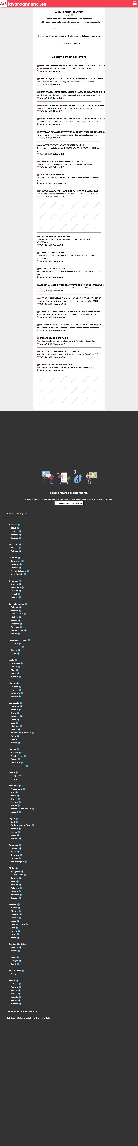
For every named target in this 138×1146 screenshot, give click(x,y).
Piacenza (15, 623)
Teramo (14, 538)
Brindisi (14, 828)
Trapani (14, 898)
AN (62, 370)
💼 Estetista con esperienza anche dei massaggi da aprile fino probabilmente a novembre (84, 92)
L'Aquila (14, 531)
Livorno (14, 917)
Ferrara (14, 610)
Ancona (56, 370)
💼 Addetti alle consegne (50, 252)
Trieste (14, 650)
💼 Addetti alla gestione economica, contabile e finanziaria (69, 311)
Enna (13, 881)
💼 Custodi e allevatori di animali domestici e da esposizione (69, 298)
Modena (14, 617)
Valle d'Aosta (15, 970)
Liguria (12, 683)
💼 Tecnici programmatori (50, 174)
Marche (12, 749)
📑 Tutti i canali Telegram (69, 43)
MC (64, 304)
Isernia (14, 779)
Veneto (12, 980)
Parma (14, 620)
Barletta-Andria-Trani (21, 825)
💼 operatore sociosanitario (52, 338)
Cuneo (14, 799)
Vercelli (14, 812)
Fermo (56, 245)
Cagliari (14, 848)
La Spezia (15, 693)
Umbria (12, 957)
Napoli (14, 594)
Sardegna (13, 845)
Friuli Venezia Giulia (18, 640)
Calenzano (57, 183)
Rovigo (14, 990)
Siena (13, 937)
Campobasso (17, 775)
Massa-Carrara (18, 924)
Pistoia (14, 931)
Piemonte (13, 785)
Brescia (14, 709)
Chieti (13, 528)
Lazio (11, 660)
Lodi (13, 723)
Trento (14, 950)
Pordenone (16, 647)
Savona (14, 696)
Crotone (14, 567)
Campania (13, 581)
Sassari (14, 858)
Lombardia (14, 703)
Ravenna (15, 627)
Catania (14, 878)
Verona (14, 1000)
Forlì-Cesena (17, 614)
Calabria (13, 557)
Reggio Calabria (18, 571)
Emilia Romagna (16, 604)
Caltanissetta (17, 874)
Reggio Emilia (17, 630)
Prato (13, 934)
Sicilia (12, 868)
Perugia (14, 960)
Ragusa (14, 891)
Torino (14, 805)
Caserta (14, 590)
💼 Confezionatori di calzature (53, 236)
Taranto (14, 838)
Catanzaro (15, 561)
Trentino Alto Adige (17, 944)
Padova (14, 987)
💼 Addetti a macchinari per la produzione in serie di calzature (70, 285)
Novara (14, 802)
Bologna (14, 607)
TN (61, 196)
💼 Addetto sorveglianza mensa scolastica (60, 161)
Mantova (15, 726)
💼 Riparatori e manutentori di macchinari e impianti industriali (70, 324)
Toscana (12, 904)
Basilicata (13, 544)
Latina (14, 666)
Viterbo (14, 676)
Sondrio (14, 739)
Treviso (14, 993)
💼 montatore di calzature (51, 268)
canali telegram (92, 36)
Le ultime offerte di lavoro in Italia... (22, 1011)
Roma (13, 673)
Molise (12, 772)
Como (13, 713)
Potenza (14, 551)
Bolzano (56, 154)
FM (61, 245)
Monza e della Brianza (21, 733)
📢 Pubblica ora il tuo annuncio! (69, 503)
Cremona (15, 716)
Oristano (15, 855)
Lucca (13, 921)
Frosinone (15, 663)
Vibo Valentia (17, 574)
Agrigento (15, 871)
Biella (13, 795)
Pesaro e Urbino (18, 766)
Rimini (14, 633)
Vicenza (14, 1003)
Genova (14, 686)
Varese (14, 742)
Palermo (15, 888)
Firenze (14, 911)
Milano (14, 729)
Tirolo (55, 71)
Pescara (14, 534)
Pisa (13, 927)
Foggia (14, 832)
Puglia (12, 818)
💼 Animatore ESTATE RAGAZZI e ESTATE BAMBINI (60, 145)
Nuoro (13, 851)
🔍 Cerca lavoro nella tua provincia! (69, 29)
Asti (13, 792)
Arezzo (14, 908)
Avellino (14, 584)
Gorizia (14, 643)
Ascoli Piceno (17, 756)
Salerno (14, 597)
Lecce (13, 835)
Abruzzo (13, 524)
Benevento (16, 587)
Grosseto (15, 914)
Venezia (14, 997)
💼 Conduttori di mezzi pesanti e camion (58, 351)
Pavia (13, 736)
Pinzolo (56, 196)
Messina (14, 884)
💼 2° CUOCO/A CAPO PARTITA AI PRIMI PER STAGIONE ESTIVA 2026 (67, 191)
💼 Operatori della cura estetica (54, 364)
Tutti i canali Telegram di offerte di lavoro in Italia (28, 1018)
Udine (13, 653)
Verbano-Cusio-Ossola (21, 808)
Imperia (14, 690)
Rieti (13, 670)
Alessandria (16, 789)
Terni (13, 964)
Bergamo (15, 706)
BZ (60, 71)
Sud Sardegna (17, 861)
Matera (14, 548)
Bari (13, 822)
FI (64, 183)
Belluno (14, 984)
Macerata (57, 304)
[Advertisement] (69, 215)
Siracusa (15, 894)
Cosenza (15, 564)
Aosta (13, 974)
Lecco (13, 719)
